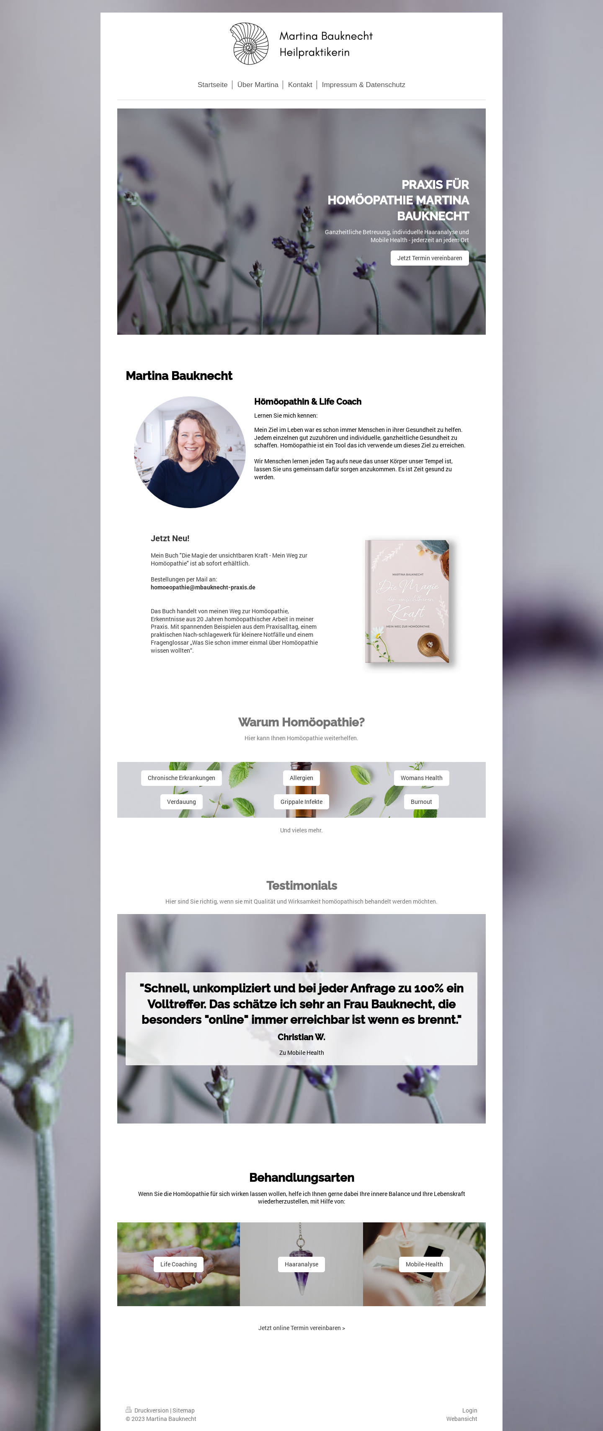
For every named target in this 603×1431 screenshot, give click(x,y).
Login (469, 1410)
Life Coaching (178, 1264)
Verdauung (181, 802)
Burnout (421, 802)
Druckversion (148, 1410)
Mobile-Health (424, 1264)
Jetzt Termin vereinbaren (429, 258)
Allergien (301, 778)
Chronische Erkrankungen (181, 778)
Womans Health (422, 778)
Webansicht (461, 1419)
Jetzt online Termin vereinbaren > (301, 1328)
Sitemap (184, 1410)
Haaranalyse (301, 1264)
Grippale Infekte (301, 802)
